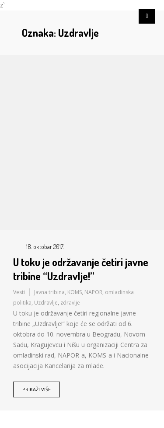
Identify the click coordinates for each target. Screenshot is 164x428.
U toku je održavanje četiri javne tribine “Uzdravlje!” (80, 268)
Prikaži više (36, 389)
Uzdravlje (46, 302)
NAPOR (93, 292)
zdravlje (70, 302)
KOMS (74, 292)
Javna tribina (49, 292)
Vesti (19, 292)
